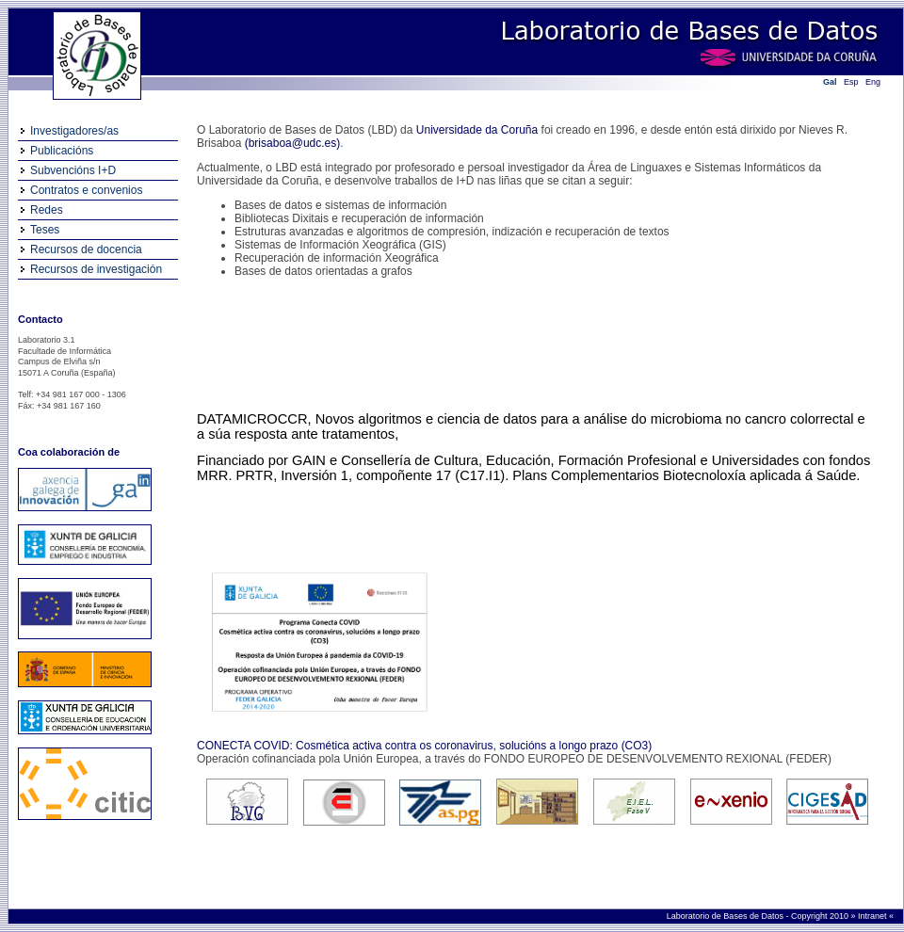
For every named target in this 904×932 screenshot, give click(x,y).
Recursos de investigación (96, 269)
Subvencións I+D (73, 170)
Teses (44, 229)
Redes (46, 210)
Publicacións (61, 150)
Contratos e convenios (86, 190)
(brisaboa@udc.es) (293, 143)
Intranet (873, 916)
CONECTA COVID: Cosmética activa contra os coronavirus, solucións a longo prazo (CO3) (424, 745)
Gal (830, 82)
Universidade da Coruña (477, 130)
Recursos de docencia (86, 249)
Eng (872, 82)
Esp (851, 82)
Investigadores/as (74, 130)
